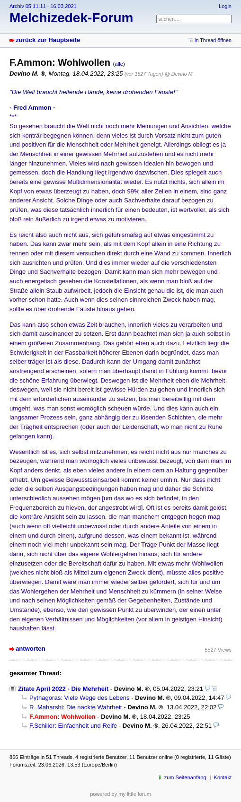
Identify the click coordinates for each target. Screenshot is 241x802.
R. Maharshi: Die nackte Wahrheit (75, 707)
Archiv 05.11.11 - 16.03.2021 (43, 6)
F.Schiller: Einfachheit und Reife (73, 725)
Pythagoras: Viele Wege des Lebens (79, 697)
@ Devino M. (179, 74)
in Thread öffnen (213, 40)
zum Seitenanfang (185, 777)
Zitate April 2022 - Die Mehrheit (63, 688)
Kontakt (223, 777)
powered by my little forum (120, 794)
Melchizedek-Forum (71, 17)
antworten (30, 648)
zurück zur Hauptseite (48, 40)
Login (225, 6)
